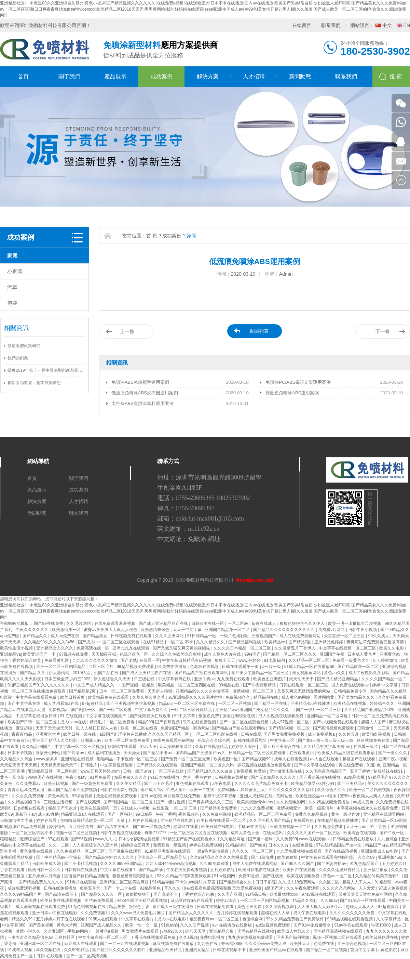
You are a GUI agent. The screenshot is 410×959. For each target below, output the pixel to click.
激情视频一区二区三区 (254, 691)
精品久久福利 (305, 900)
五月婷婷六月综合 (45, 875)
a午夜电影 (222, 783)
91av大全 (148, 746)
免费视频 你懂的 (251, 771)
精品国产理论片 (63, 808)
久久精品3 (364, 875)
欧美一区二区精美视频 (370, 789)
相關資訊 (16, 328)
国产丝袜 (258, 845)
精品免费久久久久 (131, 777)
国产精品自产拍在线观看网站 (202, 672)
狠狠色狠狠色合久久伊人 (302, 623)
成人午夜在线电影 (310, 912)
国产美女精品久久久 (356, 697)
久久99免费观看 (215, 863)
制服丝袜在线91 (388, 771)
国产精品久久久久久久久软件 (119, 949)
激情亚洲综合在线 (239, 715)
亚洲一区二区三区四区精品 (61, 666)
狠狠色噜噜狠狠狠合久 (133, 875)
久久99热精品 (77, 949)
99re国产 (252, 654)
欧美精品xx (275, 642)
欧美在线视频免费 (303, 875)
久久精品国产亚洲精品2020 (370, 709)
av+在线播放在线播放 (232, 925)
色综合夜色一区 (134, 654)
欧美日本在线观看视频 (61, 900)
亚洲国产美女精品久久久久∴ (266, 709)
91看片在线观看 (82, 882)
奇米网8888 (232, 943)
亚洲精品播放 (376, 869)
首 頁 (151, 235)
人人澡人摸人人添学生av (320, 906)
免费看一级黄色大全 (351, 660)
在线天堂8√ (274, 832)
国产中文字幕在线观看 (315, 765)
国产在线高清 (88, 802)
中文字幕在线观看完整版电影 (328, 857)
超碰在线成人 (264, 623)
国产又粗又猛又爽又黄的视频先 (182, 648)
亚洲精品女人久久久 (55, 648)
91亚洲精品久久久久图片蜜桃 (195, 697)
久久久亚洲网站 (170, 635)
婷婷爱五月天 (253, 789)
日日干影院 (265, 882)
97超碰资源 (389, 906)
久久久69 (367, 857)
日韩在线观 (251, 734)
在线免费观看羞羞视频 (115, 623)
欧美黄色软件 (388, 875)
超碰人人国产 (374, 722)
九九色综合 (388, 839)
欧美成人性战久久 (294, 931)
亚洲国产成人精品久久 (102, 925)
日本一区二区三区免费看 (122, 691)
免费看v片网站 (332, 629)
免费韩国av (228, 789)
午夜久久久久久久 (33, 629)
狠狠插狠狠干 (138, 894)
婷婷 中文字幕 (385, 685)
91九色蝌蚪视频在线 (87, 906)
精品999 (145, 722)
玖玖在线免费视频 (200, 722)
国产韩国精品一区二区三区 (129, 802)
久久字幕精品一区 (392, 919)
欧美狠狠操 (288, 857)
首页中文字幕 (363, 949)
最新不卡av (25, 814)
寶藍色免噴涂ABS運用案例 (292, 392)
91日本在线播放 (165, 777)
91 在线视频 (71, 715)
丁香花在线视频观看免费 (154, 937)
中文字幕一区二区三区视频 (80, 746)
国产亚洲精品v (351, 783)
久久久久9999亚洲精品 (121, 863)
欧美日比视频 (56, 783)
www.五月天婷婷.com (101, 771)
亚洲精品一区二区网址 (328, 715)
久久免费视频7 (95, 912)
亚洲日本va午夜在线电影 (55, 912)
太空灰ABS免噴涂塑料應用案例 (142, 403)
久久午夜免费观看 (303, 888)
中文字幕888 (14, 925)
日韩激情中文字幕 (17, 820)
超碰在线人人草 (276, 912)
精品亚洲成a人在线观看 (83, 814)
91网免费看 (101, 777)
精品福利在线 (266, 697)
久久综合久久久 (332, 789)
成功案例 (162, 76)
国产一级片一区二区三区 (319, 709)
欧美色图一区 (226, 759)
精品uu (165, 703)
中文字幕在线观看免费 (37, 697)
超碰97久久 (172, 931)
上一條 (127, 331)
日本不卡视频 (20, 752)
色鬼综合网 (253, 919)
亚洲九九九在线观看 (131, 648)
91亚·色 (374, 765)
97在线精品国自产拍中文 (339, 845)
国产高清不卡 (166, 894)
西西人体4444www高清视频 (171, 863)
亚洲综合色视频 (352, 943)
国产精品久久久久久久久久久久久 (284, 629)
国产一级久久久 (393, 752)
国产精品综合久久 (236, 882)
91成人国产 (176, 789)
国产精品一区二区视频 (327, 949)
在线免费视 (303, 845)
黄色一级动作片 (346, 814)
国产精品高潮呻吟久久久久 (110, 857)
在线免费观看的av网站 (174, 740)
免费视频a (58, 709)
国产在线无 (273, 875)
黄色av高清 (59, 795)
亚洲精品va (10, 654)
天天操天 (132, 752)
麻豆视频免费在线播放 (174, 943)
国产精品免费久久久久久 (41, 882)
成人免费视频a (322, 734)
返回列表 (259, 331)
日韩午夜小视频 (363, 629)
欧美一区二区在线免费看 (128, 740)
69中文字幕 (185, 715)
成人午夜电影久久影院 (369, 672)
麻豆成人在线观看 (81, 943)
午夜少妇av (76, 777)
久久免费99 (286, 839)
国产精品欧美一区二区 (359, 666)
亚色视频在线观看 (193, 783)
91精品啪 (383, 882)
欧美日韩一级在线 (80, 734)
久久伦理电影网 (291, 802)
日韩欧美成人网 (47, 863)
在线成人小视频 (135, 808)
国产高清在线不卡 (62, 894)
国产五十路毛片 (159, 783)
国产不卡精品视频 (81, 863)
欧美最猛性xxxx (284, 894)
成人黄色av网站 (297, 697)
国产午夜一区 (392, 832)
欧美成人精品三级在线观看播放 (346, 752)
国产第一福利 (261, 839)
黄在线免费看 (351, 765)
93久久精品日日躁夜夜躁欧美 (184, 875)
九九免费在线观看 (234, 678)
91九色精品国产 (365, 863)
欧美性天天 (300, 943)
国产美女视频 (41, 925)
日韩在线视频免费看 (216, 906)
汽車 (12, 287)
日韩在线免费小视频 (119, 789)
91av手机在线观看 (351, 925)
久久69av (329, 900)
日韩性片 (89, 765)
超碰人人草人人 (360, 906)
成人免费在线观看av (350, 685)
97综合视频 (83, 795)
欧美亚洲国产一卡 (40, 654)
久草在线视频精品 (212, 746)
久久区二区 (329, 882)
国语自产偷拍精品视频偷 (87, 875)
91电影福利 (275, 660)
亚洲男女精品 (197, 949)
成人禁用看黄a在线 (62, 703)
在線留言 (301, 25)
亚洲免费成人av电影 (380, 851)
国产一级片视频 (171, 802)
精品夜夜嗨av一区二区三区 (214, 919)
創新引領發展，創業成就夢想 (34, 382)
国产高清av (74, 752)
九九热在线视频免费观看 (251, 937)
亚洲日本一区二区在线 (41, 943)
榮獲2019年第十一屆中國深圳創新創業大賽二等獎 (53, 370)
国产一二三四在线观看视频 (125, 943)
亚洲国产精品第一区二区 (228, 629)
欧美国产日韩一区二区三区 (33, 722)
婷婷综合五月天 (136, 845)
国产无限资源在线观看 (151, 715)
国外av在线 (150, 795)
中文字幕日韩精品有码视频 (187, 660)
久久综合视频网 (280, 906)
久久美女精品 (129, 783)
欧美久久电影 (392, 648)
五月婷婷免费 (81, 826)
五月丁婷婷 (360, 771)
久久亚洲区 (54, 931)
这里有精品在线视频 (256, 931)
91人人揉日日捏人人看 (97, 728)
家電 (12, 256)
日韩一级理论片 (138, 771)
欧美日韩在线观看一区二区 (221, 820)
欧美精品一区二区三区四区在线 (187, 685)
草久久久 (172, 888)
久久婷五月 (349, 734)
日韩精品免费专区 (351, 691)
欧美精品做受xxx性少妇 (313, 783)
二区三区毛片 (101, 666)
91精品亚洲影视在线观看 (168, 851)
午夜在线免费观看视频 (187, 869)
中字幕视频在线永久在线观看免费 (368, 808)
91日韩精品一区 (202, 635)
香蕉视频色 (189, 814)
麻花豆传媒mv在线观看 (192, 900)
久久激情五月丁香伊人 (295, 648)
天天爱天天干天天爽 (19, 765)
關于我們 (69, 76)
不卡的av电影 (188, 882)
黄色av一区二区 (338, 875)
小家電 (15, 271)
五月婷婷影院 (223, 869)
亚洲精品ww (226, 709)
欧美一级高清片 (319, 808)
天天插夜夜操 (104, 654)
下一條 (382, 331)
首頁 (23, 76)
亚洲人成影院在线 (257, 795)
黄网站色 (284, 795)
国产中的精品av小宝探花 (59, 857)
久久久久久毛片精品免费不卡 (261, 783)
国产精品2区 (300, 642)
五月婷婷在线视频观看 (238, 912)
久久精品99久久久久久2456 (50, 642)
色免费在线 (324, 943)
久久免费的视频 (217, 814)
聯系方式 (168, 461)
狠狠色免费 (209, 715)
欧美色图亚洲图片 (270, 678)
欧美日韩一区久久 (45, 869)
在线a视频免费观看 (273, 925)
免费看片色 (304, 820)
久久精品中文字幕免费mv (327, 746)
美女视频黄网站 (307, 672)
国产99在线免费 (49, 623)
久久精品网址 (233, 839)
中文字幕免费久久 (152, 709)
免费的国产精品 (175, 728)
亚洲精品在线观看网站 (384, 814)
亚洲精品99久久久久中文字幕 (203, 691)
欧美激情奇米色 (155, 629)
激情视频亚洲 (289, 808)
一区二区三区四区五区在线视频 (199, 832)
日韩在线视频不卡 (230, 949)
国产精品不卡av (158, 752)
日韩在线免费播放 (61, 888)
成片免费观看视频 (24, 888)
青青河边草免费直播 (26, 789)
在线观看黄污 (302, 752)
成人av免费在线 (66, 635)
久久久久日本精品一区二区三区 (243, 648)
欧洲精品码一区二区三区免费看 (263, 814)
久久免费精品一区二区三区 (81, 851)
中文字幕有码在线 (175, 678)
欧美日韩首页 (73, 697)
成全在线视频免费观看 (117, 795)
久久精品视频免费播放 (330, 802)
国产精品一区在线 (271, 703)
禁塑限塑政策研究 (24, 345)
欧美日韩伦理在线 (382, 937)
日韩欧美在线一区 (208, 623)
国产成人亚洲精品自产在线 (164, 623)
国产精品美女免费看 (219, 808)
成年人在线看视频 (291, 759)
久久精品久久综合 (17, 759)
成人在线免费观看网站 (300, 635)
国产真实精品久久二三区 (211, 802)
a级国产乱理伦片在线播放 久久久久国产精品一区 (144, 734)
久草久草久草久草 (149, 697)
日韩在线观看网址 (251, 740)
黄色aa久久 (335, 672)
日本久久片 (279, 845)
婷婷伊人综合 (244, 746)
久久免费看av (29, 783)
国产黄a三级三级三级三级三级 (326, 740)
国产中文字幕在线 (24, 703)
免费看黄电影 (57, 660)
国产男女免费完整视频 (284, 734)
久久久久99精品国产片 (21, 894)
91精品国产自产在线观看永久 (190, 839)
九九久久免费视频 (257, 808)
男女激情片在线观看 (141, 931)
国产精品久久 (35, 635)
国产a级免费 (263, 857)
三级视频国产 (264, 635)
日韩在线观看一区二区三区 (304, 685)
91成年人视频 (21, 949)
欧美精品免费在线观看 (109, 697)
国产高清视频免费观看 (334, 728)
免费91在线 (249, 875)
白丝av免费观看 (100, 900)
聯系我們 (330, 25)
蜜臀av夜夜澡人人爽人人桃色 (111, 629)
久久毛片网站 (79, 623)
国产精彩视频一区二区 (290, 728)
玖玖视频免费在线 (374, 740)
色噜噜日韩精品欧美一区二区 (87, 820)
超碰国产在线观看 (359, 759)
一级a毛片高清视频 (211, 851)
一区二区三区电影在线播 (215, 734)
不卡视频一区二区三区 (138, 759)
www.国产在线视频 (46, 777)
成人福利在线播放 (104, 752)
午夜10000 (381, 925)
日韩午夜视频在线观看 (121, 832)
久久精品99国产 (37, 746)
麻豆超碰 (24, 728)
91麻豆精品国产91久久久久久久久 (39, 685)
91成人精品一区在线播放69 (310, 666)
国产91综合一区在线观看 (363, 900)
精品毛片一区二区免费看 (113, 722)
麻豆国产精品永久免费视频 (73, 789)
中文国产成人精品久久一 (96, 685)
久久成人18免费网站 (297, 882)
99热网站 (201, 728)
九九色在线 (208, 943)
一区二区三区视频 (235, 703)
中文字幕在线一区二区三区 (103, 937)
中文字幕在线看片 (138, 919)
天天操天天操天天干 (59, 765)
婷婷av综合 (227, 900)
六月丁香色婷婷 (198, 777)
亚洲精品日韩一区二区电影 (53, 771)
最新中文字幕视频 (220, 795)
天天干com (356, 826)
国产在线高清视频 (341, 851)
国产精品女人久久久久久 (191, 912)
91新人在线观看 (103, 919)
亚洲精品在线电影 (177, 820)
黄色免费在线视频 (37, 851)
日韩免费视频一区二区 (291, 826)
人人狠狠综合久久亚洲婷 (95, 845)
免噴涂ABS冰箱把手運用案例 (140, 382)
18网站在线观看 (122, 746)
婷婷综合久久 (382, 703)
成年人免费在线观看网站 (255, 863)
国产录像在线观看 (125, 851)
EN (407, 25)
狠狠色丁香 (139, 906)
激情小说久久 (28, 931)
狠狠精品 (8, 839)
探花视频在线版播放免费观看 (264, 765)
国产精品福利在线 (245, 642)
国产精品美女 (95, 635)
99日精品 (144, 814)
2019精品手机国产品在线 (96, 672)
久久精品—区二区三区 (309, 660)
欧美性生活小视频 (17, 648)
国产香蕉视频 (168, 722)
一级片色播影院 (234, 635)
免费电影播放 (213, 937)
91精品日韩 (256, 894)
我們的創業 (18, 358)
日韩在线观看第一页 (241, 666)
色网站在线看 (186, 826)
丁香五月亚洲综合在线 (280, 746)
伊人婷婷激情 (385, 660)
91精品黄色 (151, 888)
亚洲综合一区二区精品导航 (162, 857)
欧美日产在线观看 (299, 869)
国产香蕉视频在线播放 (320, 777)
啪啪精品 (105, 759)
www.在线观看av (315, 839)
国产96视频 (82, 839)
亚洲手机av (204, 678)
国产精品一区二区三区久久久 (290, 654)
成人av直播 (48, 814)
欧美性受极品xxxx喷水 (317, 795)
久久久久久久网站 (339, 888)
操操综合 (57, 826)
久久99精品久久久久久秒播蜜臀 (219, 857)
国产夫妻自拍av (332, 863)
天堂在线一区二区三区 (345, 635)
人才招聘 (254, 76)
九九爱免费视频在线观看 (299, 851)
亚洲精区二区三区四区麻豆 (124, 882)
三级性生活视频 (58, 802)
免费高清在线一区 (93, 648)
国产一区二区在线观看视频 (244, 722)
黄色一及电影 (13, 777)
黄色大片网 (67, 925)
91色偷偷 (169, 925)
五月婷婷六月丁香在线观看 (61, 919)
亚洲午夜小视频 (393, 759)
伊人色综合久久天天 (113, 678)
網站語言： (362, 25)
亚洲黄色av (390, 654)
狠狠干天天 (225, 660)
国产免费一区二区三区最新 (186, 759)
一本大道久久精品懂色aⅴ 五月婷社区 (42, 937)
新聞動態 (300, 76)
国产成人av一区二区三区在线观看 (109, 642)
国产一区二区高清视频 (87, 956)
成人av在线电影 (172, 919)
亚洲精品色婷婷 (329, 642)
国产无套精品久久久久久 (274, 777)
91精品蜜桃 (355, 777)
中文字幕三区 (283, 740)
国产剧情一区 (83, 709)
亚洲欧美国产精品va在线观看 (276, 949)
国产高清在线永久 (114, 826)
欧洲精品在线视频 (350, 703)
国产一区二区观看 (116, 709)
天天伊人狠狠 (160, 691)
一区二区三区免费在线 (195, 703)
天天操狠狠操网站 (176, 746)
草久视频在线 (49, 949)
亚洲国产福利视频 (293, 937)
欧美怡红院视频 (377, 734)
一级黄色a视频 (106, 931)
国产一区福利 (120, 814)
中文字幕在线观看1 (118, 869)
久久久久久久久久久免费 (352, 912)
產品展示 (115, 76)
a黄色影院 (388, 949)
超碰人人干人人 (357, 882)
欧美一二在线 (202, 789)
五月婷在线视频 (143, 820)
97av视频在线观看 (319, 894)
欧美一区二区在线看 (140, 728)
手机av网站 (78, 931)
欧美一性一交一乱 (142, 925)
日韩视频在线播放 (232, 777)
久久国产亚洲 (230, 894)
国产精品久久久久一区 (102, 894)
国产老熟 (129, 660)
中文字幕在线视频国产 (106, 715)
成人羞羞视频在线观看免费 (41, 906)
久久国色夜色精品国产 (326, 771)
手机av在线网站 (252, 826)
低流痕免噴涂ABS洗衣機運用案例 (144, 392)
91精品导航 (162, 882)
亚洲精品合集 (222, 931)
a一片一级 (272, 666)
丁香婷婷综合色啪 (198, 894)
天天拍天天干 (302, 678)
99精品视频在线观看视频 (350, 919)
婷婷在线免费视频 (206, 845)
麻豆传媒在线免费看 (182, 795)
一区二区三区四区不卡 (33, 832)
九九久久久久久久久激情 (95, 660)
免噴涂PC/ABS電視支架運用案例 (298, 382)
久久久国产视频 (195, 925)
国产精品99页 (151, 869)
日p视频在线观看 (30, 808)
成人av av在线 (73, 722)
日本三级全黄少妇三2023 (68, 678)
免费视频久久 (238, 697)
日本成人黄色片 (362, 654)
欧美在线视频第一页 (99, 808)
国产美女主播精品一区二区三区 (260, 672)
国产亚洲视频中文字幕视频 (131, 703)
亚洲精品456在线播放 (310, 703)
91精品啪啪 (236, 845)
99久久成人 (379, 635)
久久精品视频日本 (24, 802)
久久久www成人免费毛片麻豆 (138, 912)
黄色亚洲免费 (250, 906)
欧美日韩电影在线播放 (259, 869)
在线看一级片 (366, 746)
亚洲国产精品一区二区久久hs (208, 765)
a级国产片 (274, 888)
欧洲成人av (91, 740)
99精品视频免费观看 (136, 666)
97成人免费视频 (394, 888)
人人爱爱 (367, 888)
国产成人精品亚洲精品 (338, 678)
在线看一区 (149, 660)
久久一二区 (59, 845)
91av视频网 (225, 875)
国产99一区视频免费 (152, 826)
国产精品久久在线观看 (157, 765)
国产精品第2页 (83, 691)
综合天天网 (196, 931)
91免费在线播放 (173, 666)
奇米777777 (156, 832)
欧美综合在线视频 (360, 832)
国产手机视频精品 (260, 685)
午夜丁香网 (166, 814)
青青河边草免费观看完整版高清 (375, 642)
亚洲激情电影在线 (286, 771)
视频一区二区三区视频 (77, 832)
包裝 (12, 303)
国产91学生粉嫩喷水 (312, 925)
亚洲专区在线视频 (78, 759)
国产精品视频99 (257, 759)
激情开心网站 (48, 752)
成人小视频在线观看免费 (281, 715)
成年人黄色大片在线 (223, 654)
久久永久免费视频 (28, 795)
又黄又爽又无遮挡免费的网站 (304, 691)
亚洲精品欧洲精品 (166, 949)
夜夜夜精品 (22, 734)
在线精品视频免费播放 (338, 820)
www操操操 (47, 759)
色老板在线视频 (205, 666)
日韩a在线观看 (50, 956)
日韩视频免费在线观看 (132, 635)
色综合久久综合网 (214, 740)
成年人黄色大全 (245, 832)
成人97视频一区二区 (291, 722)
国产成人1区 (151, 789)
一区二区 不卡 (180, 642)
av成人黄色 (363, 802)
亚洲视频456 (389, 857)
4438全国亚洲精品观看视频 (142, 900)
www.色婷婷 (250, 660)
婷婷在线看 (47, 820)
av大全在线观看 (325, 759)
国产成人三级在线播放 (173, 906)
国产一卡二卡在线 (120, 888)
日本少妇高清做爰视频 (140, 839)
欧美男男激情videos (255, 802)
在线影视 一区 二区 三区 (175, 808)
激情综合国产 (32, 839)
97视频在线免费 (74, 654)
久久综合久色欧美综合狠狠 (177, 654)
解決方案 (208, 76)
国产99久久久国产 (298, 863)
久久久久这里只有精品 (340, 869)
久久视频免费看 (329, 826)
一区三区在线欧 (170, 771)
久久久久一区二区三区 (253, 851)
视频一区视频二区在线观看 (338, 937)
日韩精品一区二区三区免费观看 (258, 752)
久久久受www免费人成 (266, 943)
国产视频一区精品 (138, 685)
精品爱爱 (117, 906)
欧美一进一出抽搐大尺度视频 (355, 623)
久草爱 (210, 882)
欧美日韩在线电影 (218, 826)
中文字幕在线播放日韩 (37, 715)
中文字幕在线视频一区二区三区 (348, 648)
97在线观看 (58, 839)
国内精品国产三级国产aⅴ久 (201, 752)
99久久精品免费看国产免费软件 (295, 919)
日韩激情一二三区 (374, 728)
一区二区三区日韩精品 (192, 709)
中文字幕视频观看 (117, 765)
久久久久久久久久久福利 (292, 789)
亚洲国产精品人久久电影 (55, 740)
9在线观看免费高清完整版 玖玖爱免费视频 (223, 888)
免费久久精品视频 (312, 814)
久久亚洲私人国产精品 (270, 820)
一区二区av (238, 623)
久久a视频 (188, 937)
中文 (387, 25)
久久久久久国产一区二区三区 (314, 832)
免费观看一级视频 (170, 845)
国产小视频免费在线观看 (336, 722)
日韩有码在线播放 (81, 869)
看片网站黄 (324, 697)
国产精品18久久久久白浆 (210, 771)
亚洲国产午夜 (332, 654)
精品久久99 (23, 919)
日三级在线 (144, 678)
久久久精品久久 (211, 642)
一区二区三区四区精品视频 (265, 900)
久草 (121, 820)
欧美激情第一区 (67, 629)
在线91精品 (154, 642)
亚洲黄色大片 (48, 734)
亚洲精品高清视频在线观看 (338, 931)
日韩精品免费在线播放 (354, 839)
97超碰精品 (93, 703)
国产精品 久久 (33, 672)
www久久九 (106, 839)
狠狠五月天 (90, 888)
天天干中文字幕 (188, 629)
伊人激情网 (59, 672)
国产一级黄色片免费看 (93, 783)
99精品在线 (230, 685)
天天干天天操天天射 (54, 728)
